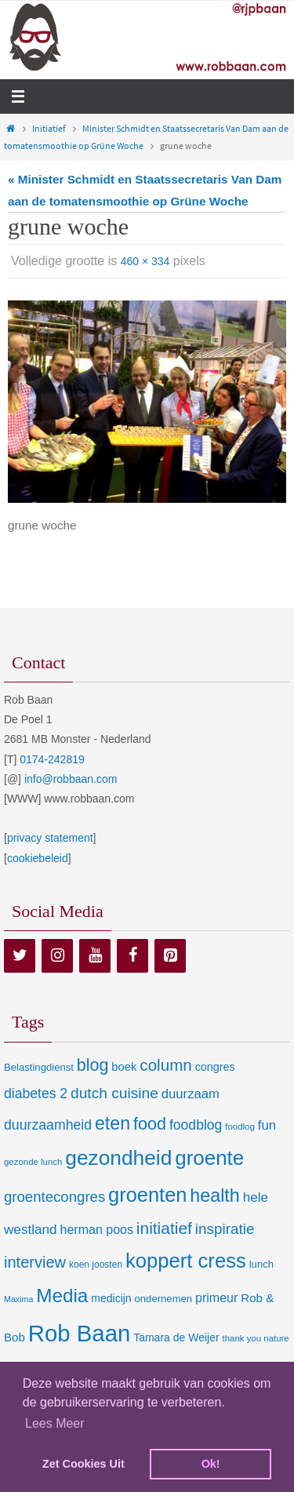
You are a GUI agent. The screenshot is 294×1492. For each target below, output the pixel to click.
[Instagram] (57, 956)
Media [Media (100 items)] (62, 1295)
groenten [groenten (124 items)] (147, 1195)
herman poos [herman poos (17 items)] (96, 1229)
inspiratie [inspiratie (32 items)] (225, 1229)
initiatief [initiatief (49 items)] (164, 1228)
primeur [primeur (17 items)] (216, 1297)
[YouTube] (95, 956)
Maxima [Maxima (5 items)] (18, 1299)
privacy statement (50, 838)
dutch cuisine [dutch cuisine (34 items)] (114, 1093)
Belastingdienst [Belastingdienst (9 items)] (39, 1067)
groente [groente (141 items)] (209, 1158)
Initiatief (49, 128)
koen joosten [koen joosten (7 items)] (95, 1264)
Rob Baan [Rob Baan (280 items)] (79, 1333)
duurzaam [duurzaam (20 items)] (191, 1093)
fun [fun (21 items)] (267, 1125)
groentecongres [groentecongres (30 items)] (54, 1196)
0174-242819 (52, 759)
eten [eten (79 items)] (112, 1123)
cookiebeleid (37, 858)
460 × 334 (145, 261)
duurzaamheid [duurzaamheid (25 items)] (48, 1125)
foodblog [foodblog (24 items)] (195, 1125)
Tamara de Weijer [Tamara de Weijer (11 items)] (176, 1337)
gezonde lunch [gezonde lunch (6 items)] (33, 1161)
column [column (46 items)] (165, 1065)
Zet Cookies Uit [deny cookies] (83, 1463)
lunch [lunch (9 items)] (261, 1264)
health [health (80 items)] (214, 1195)
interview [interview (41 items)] (35, 1262)
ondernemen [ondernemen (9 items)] (164, 1299)
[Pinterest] (170, 956)
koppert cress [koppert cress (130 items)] (185, 1261)
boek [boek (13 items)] (123, 1067)
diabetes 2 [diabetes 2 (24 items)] (35, 1093)
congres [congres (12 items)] (215, 1067)
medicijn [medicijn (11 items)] (111, 1298)
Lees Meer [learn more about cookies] (55, 1423)
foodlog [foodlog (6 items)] (240, 1126)
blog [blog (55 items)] (93, 1065)
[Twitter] (19, 956)
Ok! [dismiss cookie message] (210, 1463)
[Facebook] (132, 956)
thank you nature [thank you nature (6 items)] (256, 1338)
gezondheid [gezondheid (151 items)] (118, 1158)
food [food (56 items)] (149, 1124)
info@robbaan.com (71, 779)
